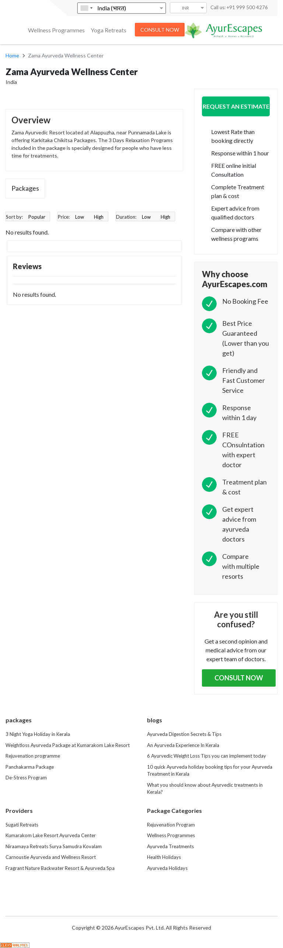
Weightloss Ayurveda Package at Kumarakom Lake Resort (68, 745)
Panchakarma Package (30, 767)
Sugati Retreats (22, 825)
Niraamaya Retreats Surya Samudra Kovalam (54, 846)
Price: (64, 217)
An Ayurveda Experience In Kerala (183, 745)
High (99, 217)
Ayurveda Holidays (167, 868)
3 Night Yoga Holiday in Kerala (38, 734)
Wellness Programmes (56, 30)
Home (12, 55)
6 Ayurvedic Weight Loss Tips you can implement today (206, 756)
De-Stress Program (26, 777)
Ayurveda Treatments (170, 846)
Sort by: (14, 217)
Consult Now (238, 678)
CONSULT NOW (159, 30)
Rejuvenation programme (33, 756)
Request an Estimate (236, 106)
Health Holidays (164, 857)
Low (79, 217)
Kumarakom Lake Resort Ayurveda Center (51, 835)
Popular (36, 217)
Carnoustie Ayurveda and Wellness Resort (51, 857)
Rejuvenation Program (171, 825)
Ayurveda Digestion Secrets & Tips (184, 734)
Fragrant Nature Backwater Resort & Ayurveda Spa (60, 868)
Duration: (126, 217)
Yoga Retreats (108, 30)
